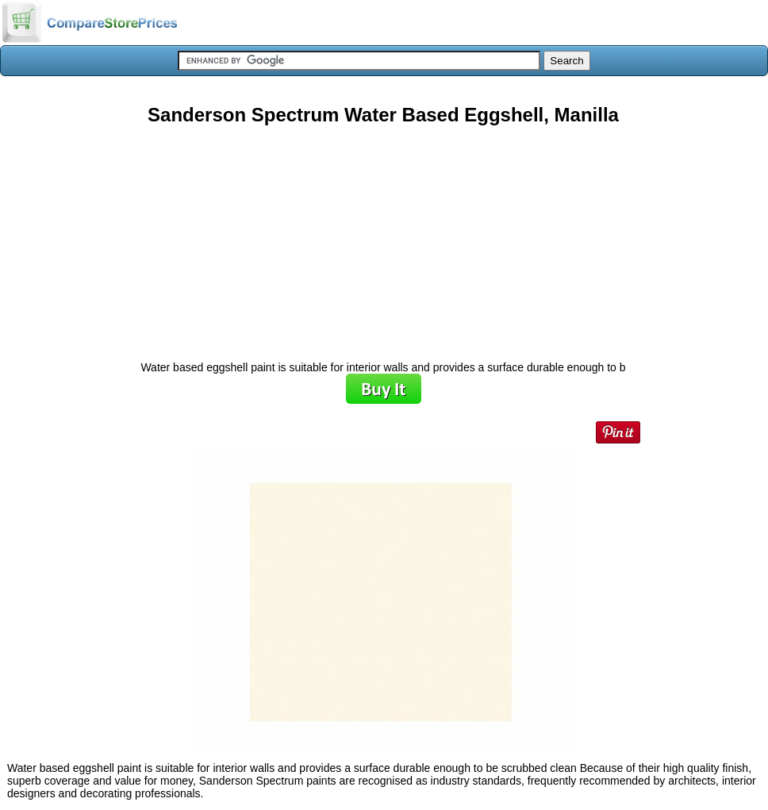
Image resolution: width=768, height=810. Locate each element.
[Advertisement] (383, 237)
